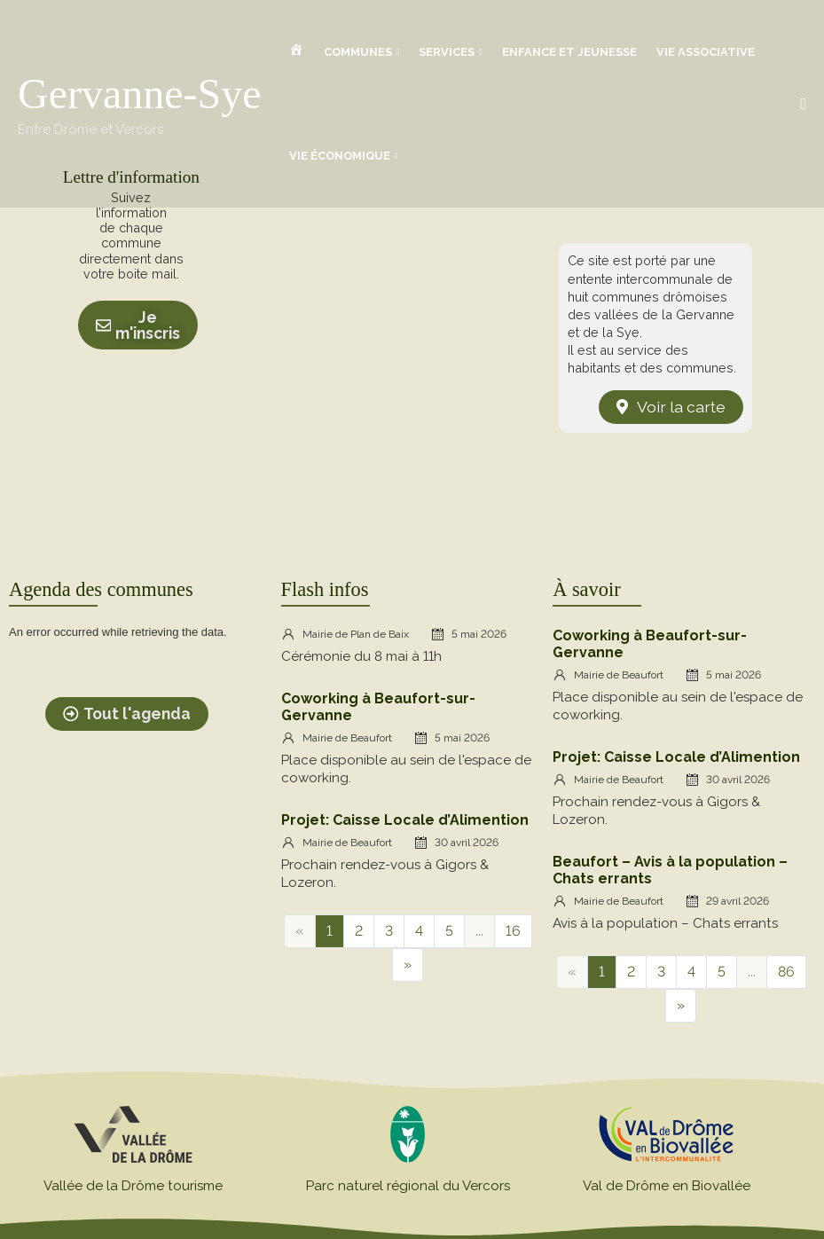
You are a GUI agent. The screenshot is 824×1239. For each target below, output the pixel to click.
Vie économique (339, 155)
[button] (803, 104)
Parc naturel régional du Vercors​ (408, 1186)
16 (513, 930)
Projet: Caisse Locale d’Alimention (405, 820)
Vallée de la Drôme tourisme (133, 1186)
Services (447, 52)
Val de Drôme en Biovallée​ (666, 1186)
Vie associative (705, 52)
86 (786, 971)
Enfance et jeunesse (569, 52)
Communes (358, 52)
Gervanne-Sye (140, 93)
